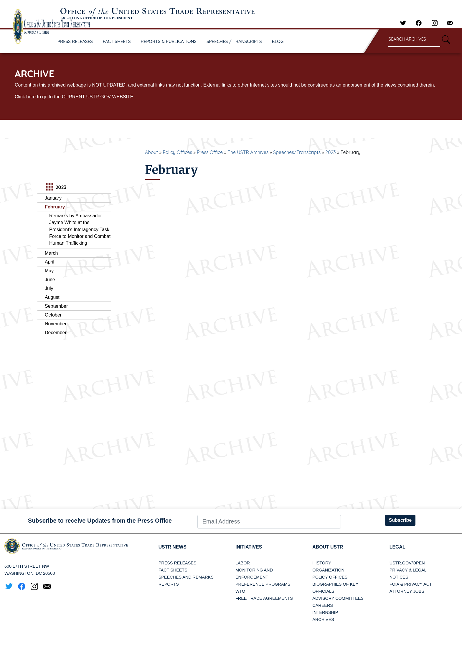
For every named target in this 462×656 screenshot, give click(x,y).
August (52, 297)
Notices (399, 577)
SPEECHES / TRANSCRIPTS (234, 41)
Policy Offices (177, 152)
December (56, 332)
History (321, 563)
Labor (242, 563)
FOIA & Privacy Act (411, 584)
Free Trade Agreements (264, 598)
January (53, 198)
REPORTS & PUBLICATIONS (169, 41)
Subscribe (400, 520)
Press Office (210, 152)
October (53, 314)
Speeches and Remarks (186, 577)
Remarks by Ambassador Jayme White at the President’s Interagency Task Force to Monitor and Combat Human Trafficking (79, 229)
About (151, 152)
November (56, 323)
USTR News (173, 546)
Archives (323, 619)
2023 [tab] (55, 187)
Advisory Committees (338, 598)
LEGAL (397, 546)
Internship (325, 612)
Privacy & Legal (408, 570)
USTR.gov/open (407, 563)
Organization (328, 570)
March (51, 253)
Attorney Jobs (407, 591)
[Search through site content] (414, 39)
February (55, 206)
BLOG (278, 41)
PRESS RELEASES (75, 41)
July (49, 288)
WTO (240, 591)
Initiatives (248, 546)
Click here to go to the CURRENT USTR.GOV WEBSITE (74, 96)
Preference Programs (262, 584)
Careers (322, 605)
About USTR (327, 546)
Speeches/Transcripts (297, 152)
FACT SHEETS (117, 41)
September (56, 306)
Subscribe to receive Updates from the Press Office (100, 520)
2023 (330, 152)
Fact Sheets (173, 570)
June (50, 279)
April (49, 261)
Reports (169, 584)
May (49, 270)
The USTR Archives (247, 152)
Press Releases (178, 563)
